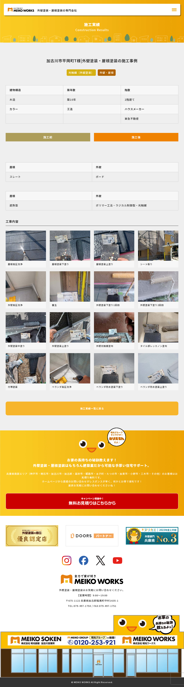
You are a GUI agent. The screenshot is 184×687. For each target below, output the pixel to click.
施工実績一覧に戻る (92, 408)
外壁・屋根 (107, 72)
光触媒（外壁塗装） (81, 72)
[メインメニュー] (174, 9)
